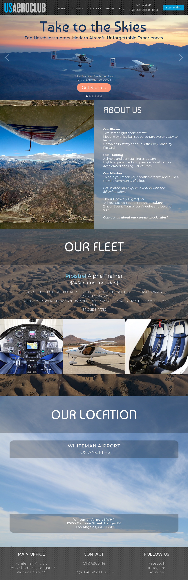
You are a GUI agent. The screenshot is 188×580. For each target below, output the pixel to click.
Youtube (156, 572)
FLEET (61, 8)
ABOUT (110, 8)
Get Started (94, 87)
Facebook (156, 563)
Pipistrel (109, 147)
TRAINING (76, 8)
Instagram (156, 568)
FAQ (121, 8)
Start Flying (173, 7)
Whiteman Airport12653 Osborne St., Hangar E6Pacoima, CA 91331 (31, 567)
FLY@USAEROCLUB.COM (143, 10)
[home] (23, 7)
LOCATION (94, 8)
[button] (7, 57)
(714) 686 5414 (143, 4)
